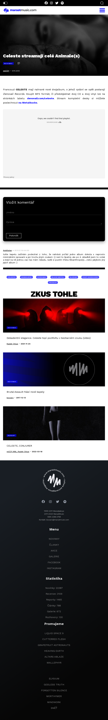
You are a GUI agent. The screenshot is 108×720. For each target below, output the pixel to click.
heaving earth (54, 650)
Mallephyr (54, 662)
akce (54, 550)
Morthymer (54, 696)
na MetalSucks (27, 102)
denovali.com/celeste (40, 98)
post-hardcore (90, 277)
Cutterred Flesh (54, 639)
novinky (54, 538)
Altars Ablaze (54, 656)
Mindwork (54, 702)
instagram (54, 568)
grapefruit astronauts (54, 645)
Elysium (54, 678)
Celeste (12, 277)
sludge (73, 277)
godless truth (54, 684)
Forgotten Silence (54, 690)
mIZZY (6, 71)
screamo (41, 277)
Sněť (54, 708)
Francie (53, 282)
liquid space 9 (54, 633)
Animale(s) (26, 277)
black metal (58, 277)
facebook (54, 562)
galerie (54, 556)
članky (54, 544)
